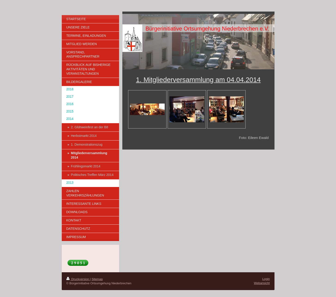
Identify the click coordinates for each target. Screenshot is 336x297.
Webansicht (262, 283)
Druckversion (78, 279)
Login (266, 279)
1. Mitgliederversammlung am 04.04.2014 (198, 79)
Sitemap (97, 279)
